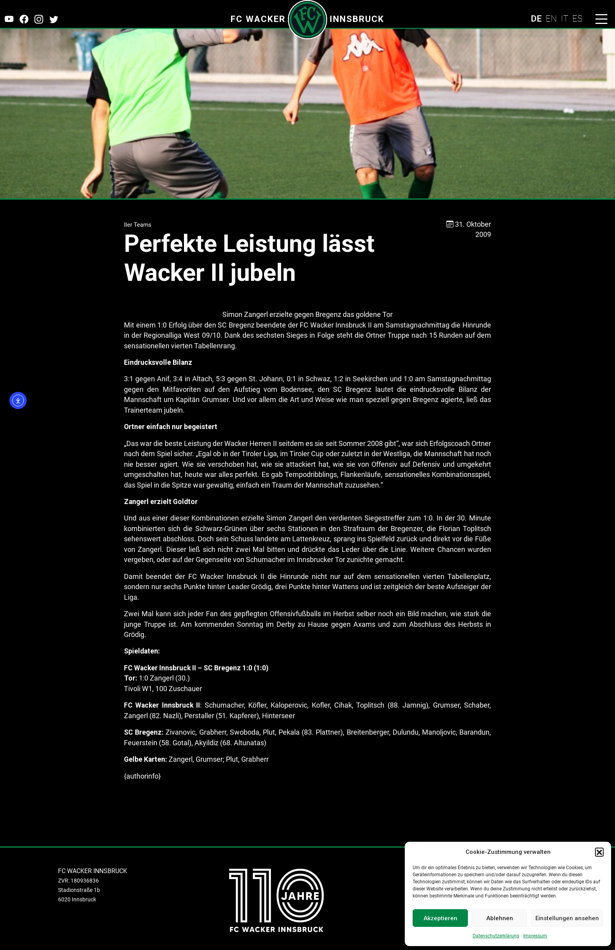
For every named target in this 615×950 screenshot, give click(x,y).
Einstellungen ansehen (567, 918)
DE (536, 18)
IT (564, 18)
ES (577, 18)
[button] (599, 852)
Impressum (535, 936)
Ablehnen (499, 918)
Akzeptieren (440, 918)
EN (551, 18)
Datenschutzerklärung (496, 936)
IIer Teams (137, 224)
